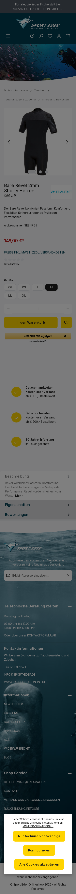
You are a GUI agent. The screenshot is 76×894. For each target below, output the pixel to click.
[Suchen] (41, 36)
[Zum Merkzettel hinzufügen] (66, 322)
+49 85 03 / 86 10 (16, 667)
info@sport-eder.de (19, 674)
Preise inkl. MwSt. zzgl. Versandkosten (34, 252)
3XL (24, 287)
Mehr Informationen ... (38, 826)
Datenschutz (14, 722)
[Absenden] (68, 575)
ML (10, 295)
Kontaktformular (41, 635)
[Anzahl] (38, 309)
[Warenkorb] (68, 36)
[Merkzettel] (50, 36)
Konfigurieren (39, 850)
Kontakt (11, 791)
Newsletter (13, 704)
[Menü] (8, 36)
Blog (8, 757)
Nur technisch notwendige (39, 836)
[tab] (38, 485)
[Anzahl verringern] (8, 309)
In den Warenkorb (31, 322)
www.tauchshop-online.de (25, 682)
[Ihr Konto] (59, 36)
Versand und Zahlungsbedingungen (32, 799)
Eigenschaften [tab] (38, 505)
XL (24, 295)
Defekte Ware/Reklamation (25, 782)
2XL (10, 287)
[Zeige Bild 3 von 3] (46, 171)
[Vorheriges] (9, 142)
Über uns (11, 713)
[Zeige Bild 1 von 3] (31, 171)
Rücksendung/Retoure (22, 808)
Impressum (12, 730)
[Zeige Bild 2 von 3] (40, 171)
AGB (7, 739)
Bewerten (11, 264)
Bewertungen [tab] (38, 514)
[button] (38, 338)
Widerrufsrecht (17, 748)
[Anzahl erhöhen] (68, 309)
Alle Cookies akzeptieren (39, 864)
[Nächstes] (66, 142)
